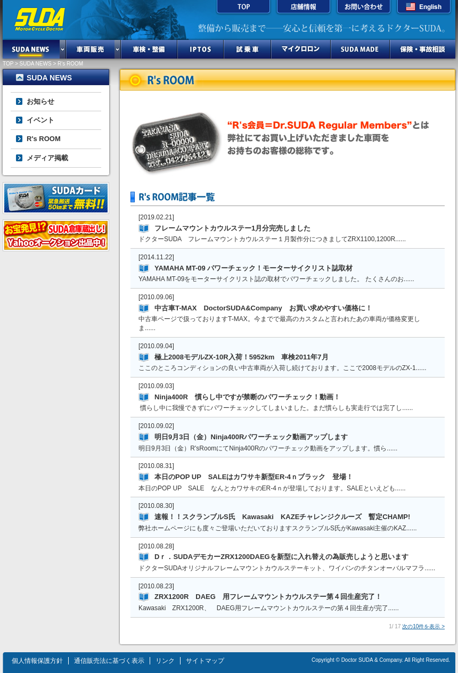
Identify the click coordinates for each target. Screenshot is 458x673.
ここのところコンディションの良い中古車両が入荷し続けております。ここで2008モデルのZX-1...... (282, 368)
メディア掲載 (47, 158)
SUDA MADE (360, 49)
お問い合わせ (363, 8)
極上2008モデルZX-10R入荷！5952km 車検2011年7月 (241, 357)
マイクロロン (301, 49)
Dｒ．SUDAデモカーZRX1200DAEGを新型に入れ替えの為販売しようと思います (281, 557)
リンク (165, 660)
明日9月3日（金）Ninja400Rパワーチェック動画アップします (251, 437)
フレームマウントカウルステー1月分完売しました (232, 228)
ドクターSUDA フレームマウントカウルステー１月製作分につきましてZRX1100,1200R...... (272, 239)
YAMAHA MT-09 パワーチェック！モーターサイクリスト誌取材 (253, 268)
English (424, 8)
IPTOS (200, 49)
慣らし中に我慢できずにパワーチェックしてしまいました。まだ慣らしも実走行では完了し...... (275, 408)
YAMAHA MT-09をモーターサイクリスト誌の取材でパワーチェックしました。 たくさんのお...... (276, 279)
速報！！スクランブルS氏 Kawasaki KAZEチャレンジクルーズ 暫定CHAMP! (282, 517)
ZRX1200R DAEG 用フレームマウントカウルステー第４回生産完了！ (268, 597)
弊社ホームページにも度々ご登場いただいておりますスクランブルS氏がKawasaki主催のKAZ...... (277, 528)
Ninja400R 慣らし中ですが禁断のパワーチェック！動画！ (247, 397)
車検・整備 (149, 49)
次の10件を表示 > (423, 626)
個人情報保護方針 (37, 660)
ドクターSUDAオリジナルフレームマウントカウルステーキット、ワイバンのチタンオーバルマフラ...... (286, 568)
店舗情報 (303, 8)
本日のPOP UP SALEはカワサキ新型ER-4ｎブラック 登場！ (253, 477)
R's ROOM (44, 139)
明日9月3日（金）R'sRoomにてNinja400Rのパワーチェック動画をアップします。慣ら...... (267, 448)
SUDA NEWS (31, 49)
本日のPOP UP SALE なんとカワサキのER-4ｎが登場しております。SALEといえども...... (272, 488)
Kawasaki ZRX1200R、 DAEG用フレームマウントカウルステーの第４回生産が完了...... (268, 608)
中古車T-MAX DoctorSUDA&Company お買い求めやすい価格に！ (263, 308)
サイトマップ (205, 660)
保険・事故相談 (422, 49)
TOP (243, 8)
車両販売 (90, 49)
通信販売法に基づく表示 (109, 660)
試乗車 (247, 49)
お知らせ (40, 101)
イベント (40, 120)
